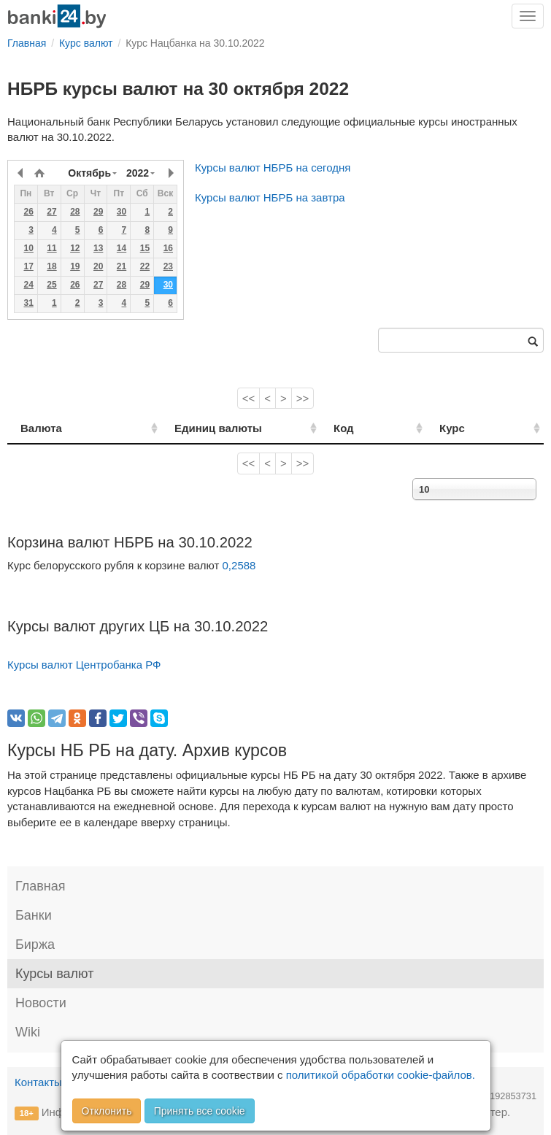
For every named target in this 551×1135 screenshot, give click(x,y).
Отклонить (107, 1111)
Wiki (27, 1032)
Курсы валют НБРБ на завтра (270, 197)
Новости (40, 1003)
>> (302, 398)
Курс (470, 428)
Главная (40, 886)
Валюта (41, 428)
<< (248, 398)
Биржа (35, 944)
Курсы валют (54, 973)
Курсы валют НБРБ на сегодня (272, 167)
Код (379, 428)
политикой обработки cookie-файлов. (380, 1075)
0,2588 (239, 565)
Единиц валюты (194, 428)
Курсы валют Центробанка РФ (84, 664)
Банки (33, 915)
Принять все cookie (199, 1111)
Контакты (38, 1082)
